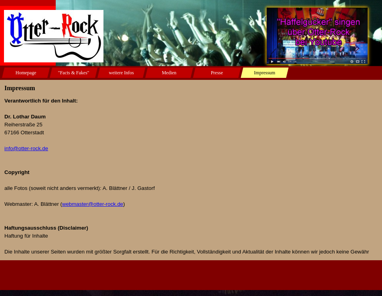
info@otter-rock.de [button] (26, 148)
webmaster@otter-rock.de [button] (92, 204)
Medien (169, 72)
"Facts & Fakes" (73, 72)
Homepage (26, 72)
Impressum (264, 72)
